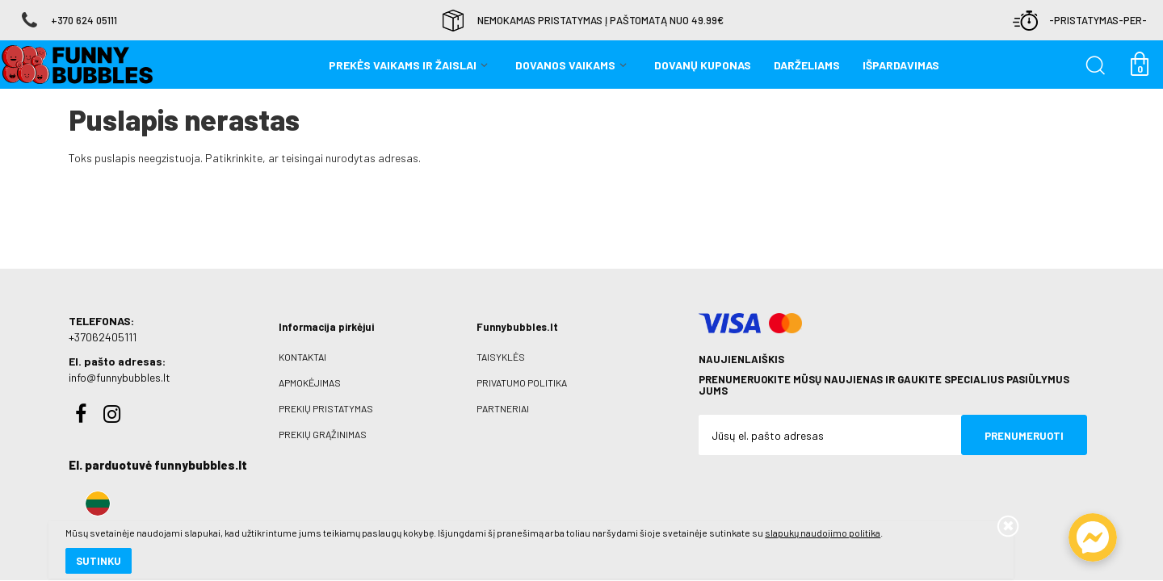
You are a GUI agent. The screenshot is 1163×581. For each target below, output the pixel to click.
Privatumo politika (522, 382)
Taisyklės (501, 356)
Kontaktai (302, 356)
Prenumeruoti (1024, 435)
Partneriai (503, 408)
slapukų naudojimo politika (193, 512)
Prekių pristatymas (326, 408)
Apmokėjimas (310, 382)
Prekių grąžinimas (323, 434)
